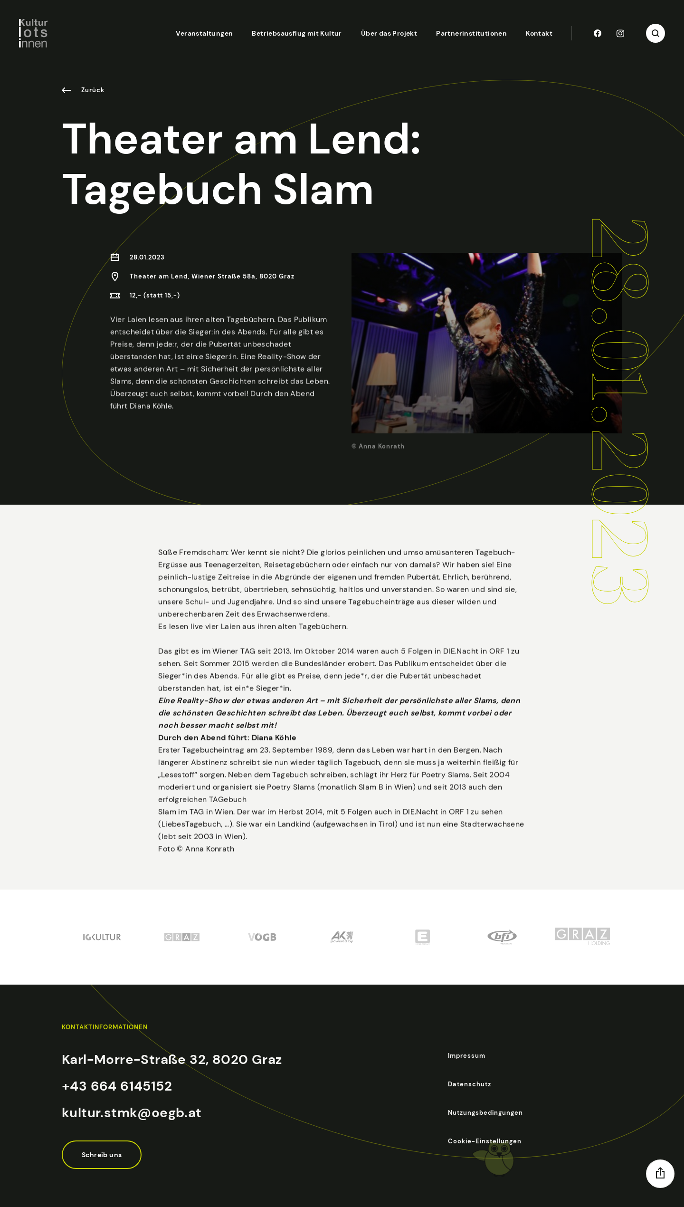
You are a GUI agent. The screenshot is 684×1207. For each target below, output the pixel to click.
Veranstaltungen (204, 33)
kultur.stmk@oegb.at (132, 1112)
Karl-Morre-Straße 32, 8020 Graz (172, 1059)
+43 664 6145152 (117, 1086)
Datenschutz (469, 1084)
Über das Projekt (389, 33)
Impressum (466, 1056)
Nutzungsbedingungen (485, 1113)
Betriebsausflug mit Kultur (297, 33)
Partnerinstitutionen (471, 33)
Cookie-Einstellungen (485, 1141)
